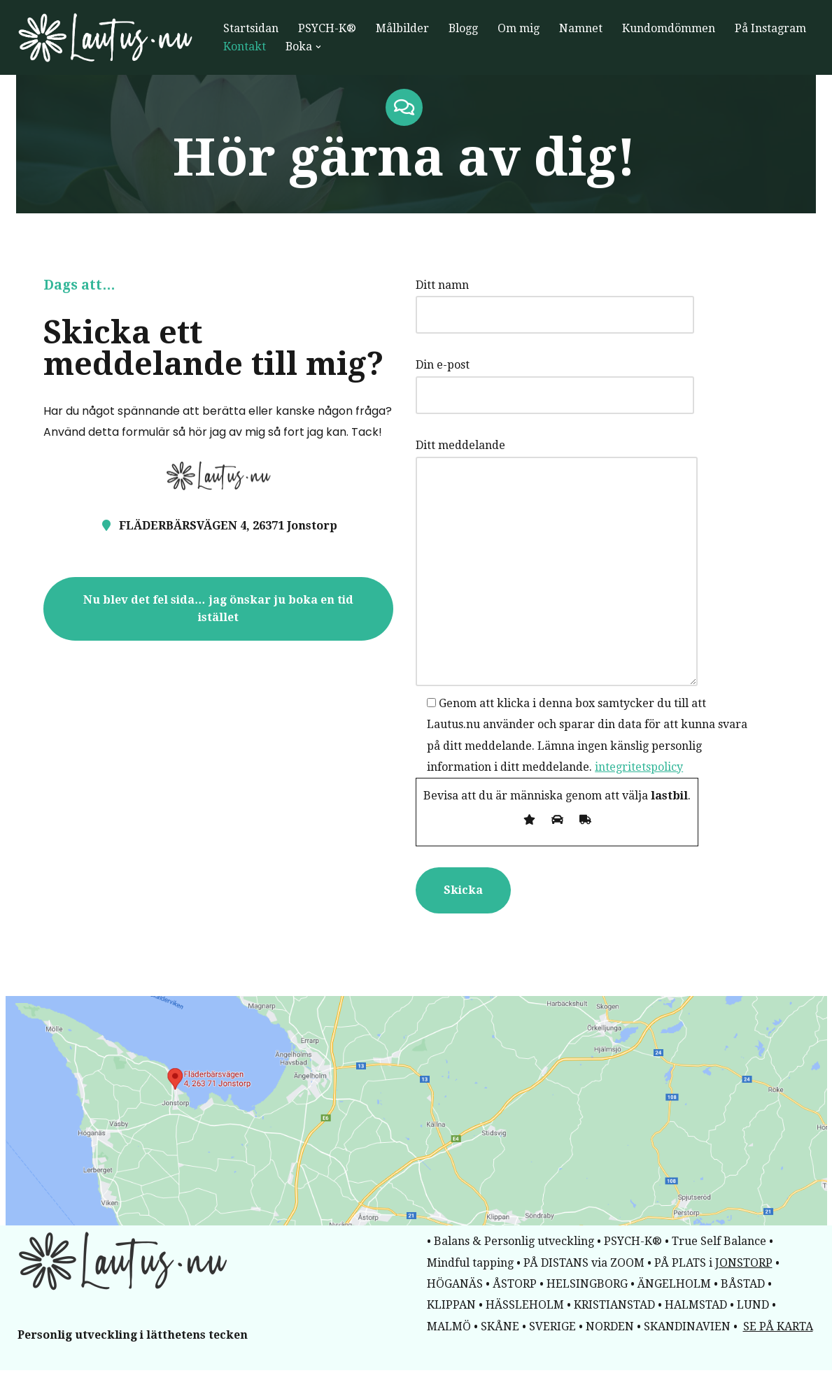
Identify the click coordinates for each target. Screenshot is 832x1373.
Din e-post (569, 381)
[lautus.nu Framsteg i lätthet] (108, 37)
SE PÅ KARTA (778, 1329)
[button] (319, 47)
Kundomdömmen (669, 28)
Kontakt (244, 46)
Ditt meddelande (571, 565)
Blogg (464, 28)
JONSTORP (744, 1265)
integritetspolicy (558, 768)
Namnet (581, 28)
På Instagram (771, 28)
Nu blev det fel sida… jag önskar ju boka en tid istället (212, 600)
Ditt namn (569, 301)
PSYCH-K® (327, 28)
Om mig (519, 28)
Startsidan (250, 28)
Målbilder (402, 28)
